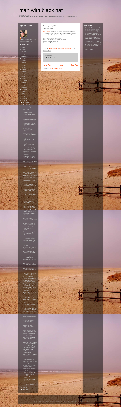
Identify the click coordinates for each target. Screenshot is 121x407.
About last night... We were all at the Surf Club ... (29, 260)
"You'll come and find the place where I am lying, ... (30, 358)
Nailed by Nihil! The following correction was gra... (30, 365)
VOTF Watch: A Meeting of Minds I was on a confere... (29, 153)
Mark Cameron (46, 31)
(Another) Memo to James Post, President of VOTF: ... (29, 194)
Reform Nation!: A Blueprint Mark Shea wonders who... (29, 301)
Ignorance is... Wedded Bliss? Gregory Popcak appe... (29, 376)
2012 (22, 78)
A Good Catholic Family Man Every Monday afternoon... (30, 308)
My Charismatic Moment (29, 368)
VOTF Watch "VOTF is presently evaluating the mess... (29, 265)
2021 (22, 58)
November (25, 104)
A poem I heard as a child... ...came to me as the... (29, 273)
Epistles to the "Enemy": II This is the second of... (29, 317)
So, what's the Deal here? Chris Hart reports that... (29, 281)
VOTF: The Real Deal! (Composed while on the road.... (29, 270)
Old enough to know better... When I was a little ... (30, 248)
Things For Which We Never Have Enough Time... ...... (30, 165)
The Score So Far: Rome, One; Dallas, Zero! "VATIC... (29, 228)
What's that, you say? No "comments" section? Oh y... (29, 186)
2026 (22, 47)
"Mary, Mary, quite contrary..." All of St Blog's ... (30, 220)
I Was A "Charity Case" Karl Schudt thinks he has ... (29, 169)
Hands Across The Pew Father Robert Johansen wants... (29, 134)
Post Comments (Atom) (56, 68)
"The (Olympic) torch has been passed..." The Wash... (29, 139)
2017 (22, 67)
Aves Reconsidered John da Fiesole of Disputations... (30, 383)
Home (61, 65)
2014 (22, 74)
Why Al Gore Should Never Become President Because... (29, 289)
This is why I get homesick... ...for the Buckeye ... (30, 256)
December (25, 102)
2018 (22, 65)
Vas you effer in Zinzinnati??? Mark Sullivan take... (28, 129)
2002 (22, 100)
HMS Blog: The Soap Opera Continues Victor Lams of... (30, 177)
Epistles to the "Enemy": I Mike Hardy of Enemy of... (30, 330)
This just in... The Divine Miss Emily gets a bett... (29, 380)
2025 (22, 49)
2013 (22, 76)
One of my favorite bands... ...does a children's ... (29, 334)
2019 (22, 62)
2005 (22, 94)
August (25, 109)
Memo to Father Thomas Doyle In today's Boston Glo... (29, 125)
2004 (22, 96)
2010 (22, 82)
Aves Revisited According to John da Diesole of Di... (30, 371)
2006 (22, 91)
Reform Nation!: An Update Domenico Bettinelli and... (30, 293)
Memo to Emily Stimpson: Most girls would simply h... (29, 215)
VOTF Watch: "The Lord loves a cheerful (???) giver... (29, 339)
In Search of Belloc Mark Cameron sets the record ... (29, 116)
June (24, 389)
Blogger (85, 401)
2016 (22, 69)
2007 (22, 89)
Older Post (74, 65)
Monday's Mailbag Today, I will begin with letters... (29, 346)
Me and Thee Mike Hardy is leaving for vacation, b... (29, 305)
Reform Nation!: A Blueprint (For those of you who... (29, 296)
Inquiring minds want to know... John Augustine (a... (29, 144)
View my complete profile (26, 41)
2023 (22, 54)
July (24, 387)
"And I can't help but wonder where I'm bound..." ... (30, 111)
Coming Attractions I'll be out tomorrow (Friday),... (30, 162)
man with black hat (41, 10)
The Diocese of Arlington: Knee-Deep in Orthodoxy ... (29, 158)
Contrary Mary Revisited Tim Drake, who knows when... (30, 210)
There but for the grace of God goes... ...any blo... (29, 277)
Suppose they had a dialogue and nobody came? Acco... (28, 351)
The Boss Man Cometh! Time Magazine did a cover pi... (28, 322)
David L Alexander (26, 38)
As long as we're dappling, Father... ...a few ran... (29, 237)
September (26, 107)
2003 (22, 98)
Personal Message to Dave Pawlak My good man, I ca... (29, 313)
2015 (22, 71)
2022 (22, 56)
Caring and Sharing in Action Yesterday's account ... (30, 362)
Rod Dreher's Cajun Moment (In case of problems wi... (30, 343)
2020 (22, 60)
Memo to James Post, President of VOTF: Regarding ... (28, 203)
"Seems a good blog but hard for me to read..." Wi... (29, 233)
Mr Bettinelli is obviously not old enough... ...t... (29, 244)
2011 (22, 80)
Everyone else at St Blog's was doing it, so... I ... (29, 148)
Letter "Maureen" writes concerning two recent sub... (29, 253)
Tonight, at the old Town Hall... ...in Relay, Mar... (29, 207)
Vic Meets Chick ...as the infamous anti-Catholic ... (29, 190)
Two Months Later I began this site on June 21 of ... (29, 198)
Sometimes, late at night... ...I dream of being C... (29, 241)
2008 (22, 87)
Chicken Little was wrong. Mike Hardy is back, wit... (29, 224)
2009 (22, 85)
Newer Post (47, 65)
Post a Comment (50, 57)
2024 (22, 51)
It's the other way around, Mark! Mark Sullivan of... (29, 181)
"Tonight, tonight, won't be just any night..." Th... (29, 284)
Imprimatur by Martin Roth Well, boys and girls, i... (29, 120)
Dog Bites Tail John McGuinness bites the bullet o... (29, 327)
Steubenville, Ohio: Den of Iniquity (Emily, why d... (29, 172)
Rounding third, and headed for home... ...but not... (29, 355)
